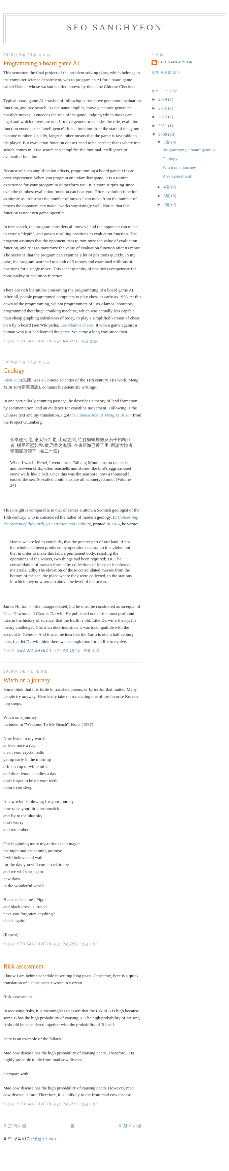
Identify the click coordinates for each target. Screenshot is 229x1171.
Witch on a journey (26, 680)
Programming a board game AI (41, 63)
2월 (167, 204)
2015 (163, 116)
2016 (163, 108)
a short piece (39, 982)
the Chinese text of (101, 415)
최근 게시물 (14, 1125)
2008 (163, 134)
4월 (167, 186)
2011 (163, 125)
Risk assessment (23, 966)
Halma (21, 86)
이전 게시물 (130, 1125)
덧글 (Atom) (44, 1138)
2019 (163, 99)
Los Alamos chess (76, 325)
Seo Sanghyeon (115, 27)
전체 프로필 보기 (166, 72)
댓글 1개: (89, 944)
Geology (14, 370)
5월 (167, 142)
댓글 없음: (90, 341)
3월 (167, 195)
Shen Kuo (12, 379)
